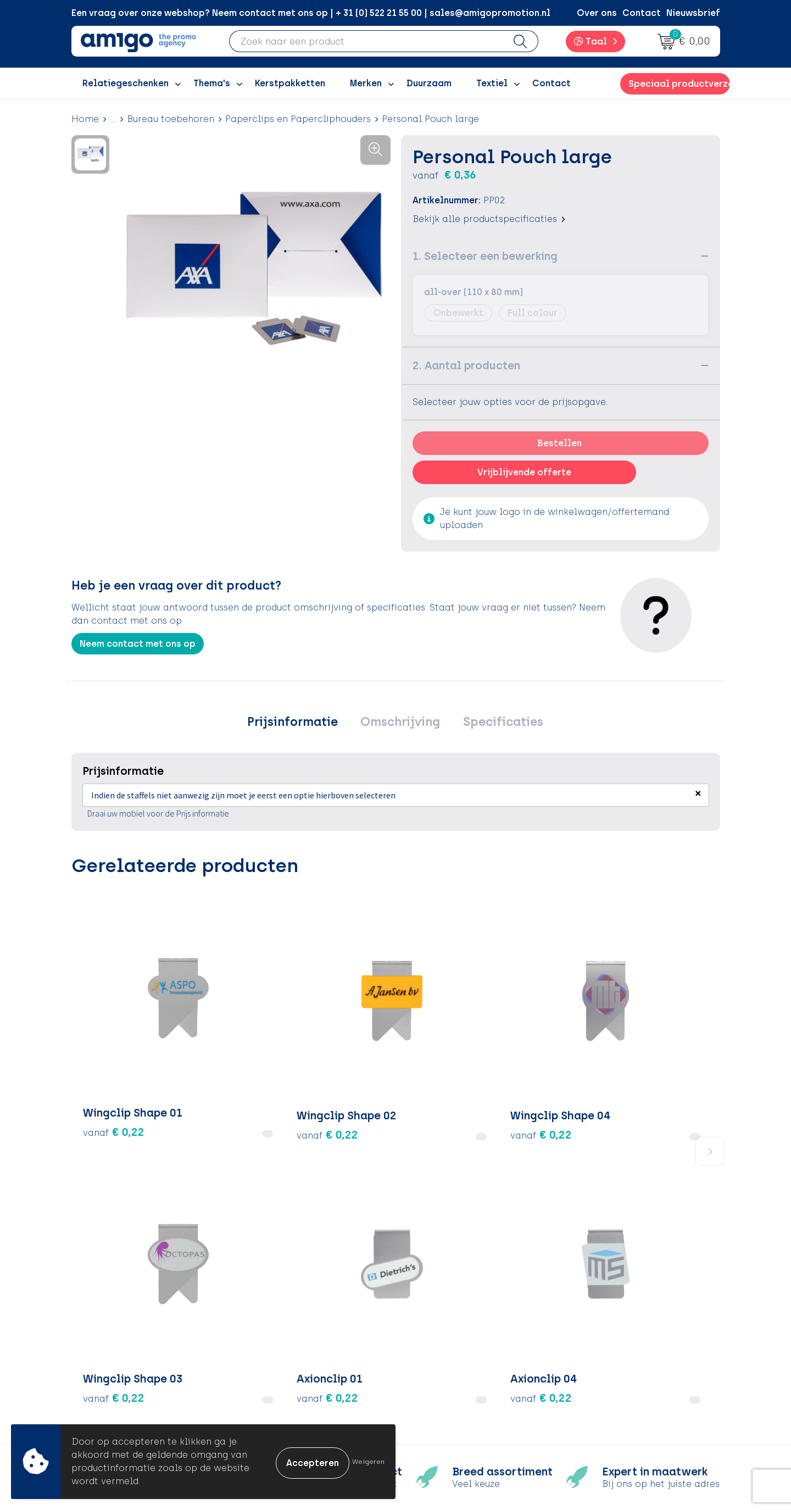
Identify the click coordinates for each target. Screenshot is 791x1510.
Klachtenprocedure (455, 1358)
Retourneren (439, 1341)
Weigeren (368, 1461)
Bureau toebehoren (170, 119)
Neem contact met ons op (138, 644)
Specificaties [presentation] (496, 723)
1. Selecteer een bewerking (485, 256)
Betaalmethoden (450, 1324)
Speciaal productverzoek (678, 84)
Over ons (597, 13)
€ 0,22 (113, 1046)
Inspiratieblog (285, 1324)
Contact (641, 13)
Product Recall (445, 1374)
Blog (263, 1408)
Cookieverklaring (610, 1324)
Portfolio (273, 1391)
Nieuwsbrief (693, 13)
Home (85, 119)
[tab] (298, 724)
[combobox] (366, 41)
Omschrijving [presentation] (400, 723)
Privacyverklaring (611, 1341)
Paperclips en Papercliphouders (298, 119)
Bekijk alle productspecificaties (489, 219)
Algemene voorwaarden (626, 1308)
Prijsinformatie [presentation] (298, 723)
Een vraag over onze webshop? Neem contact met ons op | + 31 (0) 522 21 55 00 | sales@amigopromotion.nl (310, 13)
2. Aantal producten (466, 365)
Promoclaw (279, 1358)
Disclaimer (596, 1358)
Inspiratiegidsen (289, 1341)
